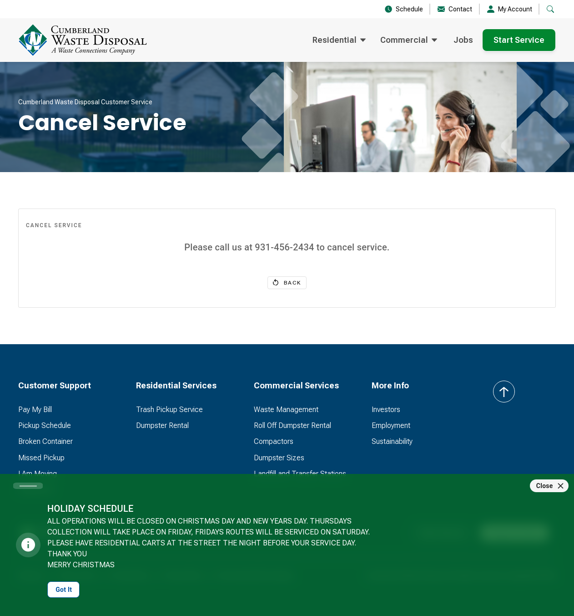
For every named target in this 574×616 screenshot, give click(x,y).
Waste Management (286, 409)
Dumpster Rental (162, 425)
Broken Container (45, 441)
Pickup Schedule (44, 425)
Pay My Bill (35, 409)
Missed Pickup (41, 457)
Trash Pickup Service (169, 409)
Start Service (518, 40)
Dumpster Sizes (279, 457)
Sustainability (392, 441)
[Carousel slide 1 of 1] (28, 486)
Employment (391, 425)
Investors (386, 409)
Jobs (463, 40)
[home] (97, 40)
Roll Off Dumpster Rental (292, 425)
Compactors (273, 441)
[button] (550, 9)
